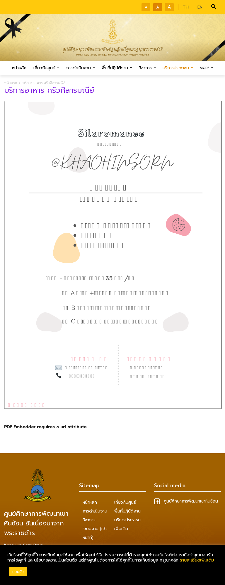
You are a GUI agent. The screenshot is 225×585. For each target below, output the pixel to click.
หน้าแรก (10, 82)
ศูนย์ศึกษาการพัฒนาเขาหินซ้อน (186, 501)
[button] (214, 7)
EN (199, 7)
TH (186, 7)
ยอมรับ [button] (18, 571)
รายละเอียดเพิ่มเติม (197, 560)
